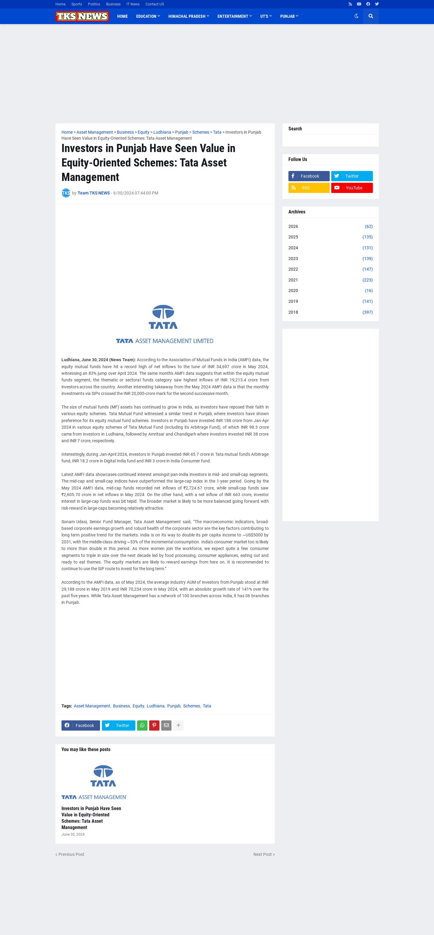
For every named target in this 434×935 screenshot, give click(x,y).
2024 (330, 248)
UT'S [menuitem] (264, 16)
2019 (330, 302)
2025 (330, 237)
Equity (138, 706)
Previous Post (71, 854)
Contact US (155, 4)
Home (60, 4)
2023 (330, 259)
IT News (133, 4)
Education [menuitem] (146, 16)
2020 (330, 291)
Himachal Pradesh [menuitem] (187, 16)
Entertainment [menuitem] (233, 16)
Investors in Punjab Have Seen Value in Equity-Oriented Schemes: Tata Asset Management (91, 818)
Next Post (262, 854)
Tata (207, 706)
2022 (330, 269)
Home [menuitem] (122, 16)
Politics (94, 4)
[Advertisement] (217, 74)
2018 (330, 312)
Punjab (174, 706)
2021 (330, 280)
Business (113, 4)
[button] (356, 16)
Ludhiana (156, 706)
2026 (330, 227)
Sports (76, 4)
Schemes (191, 706)
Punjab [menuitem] (287, 16)
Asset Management (92, 706)
